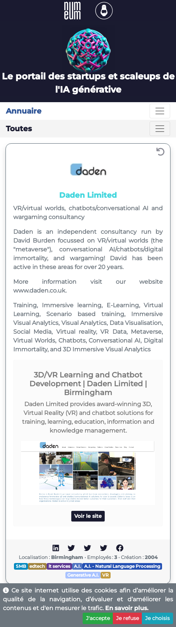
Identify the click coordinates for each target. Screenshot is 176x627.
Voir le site (88, 516)
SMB (21, 566)
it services (59, 566)
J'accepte (98, 618)
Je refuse (127, 618)
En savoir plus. (126, 608)
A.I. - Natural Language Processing (122, 566)
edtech (37, 566)
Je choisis (157, 618)
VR (105, 575)
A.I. (77, 566)
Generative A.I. (83, 575)
